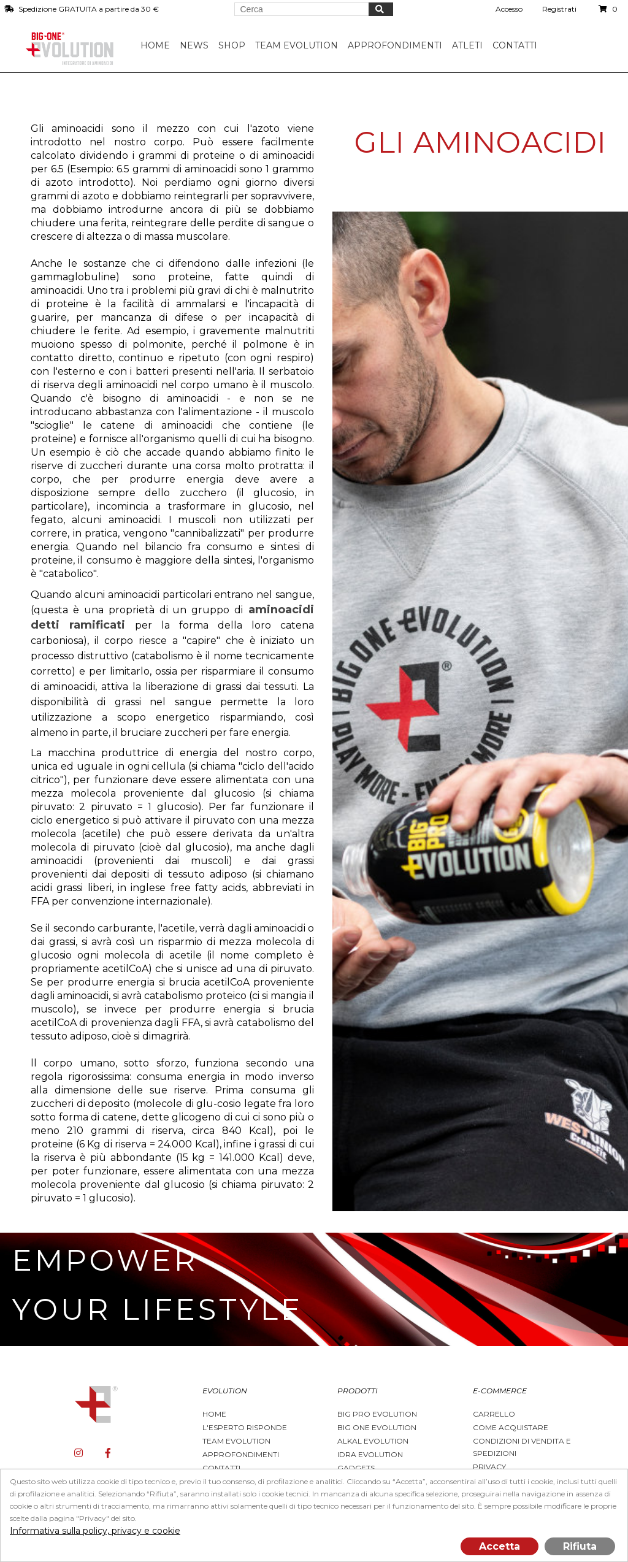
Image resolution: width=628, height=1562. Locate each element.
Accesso (509, 8)
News (195, 45)
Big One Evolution (376, 1427)
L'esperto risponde (244, 1427)
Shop (233, 45)
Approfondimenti (240, 1454)
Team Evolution (236, 1440)
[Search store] (301, 9)
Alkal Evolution (372, 1440)
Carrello (494, 1413)
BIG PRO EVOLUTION (377, 1413)
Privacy (489, 1466)
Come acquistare (510, 1427)
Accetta (499, 1546)
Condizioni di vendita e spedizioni (522, 1447)
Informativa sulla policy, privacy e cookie (95, 1530)
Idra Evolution (370, 1454)
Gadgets (356, 1467)
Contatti (516, 45)
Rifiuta (580, 1546)
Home (156, 45)
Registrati (559, 8)
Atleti (468, 45)
